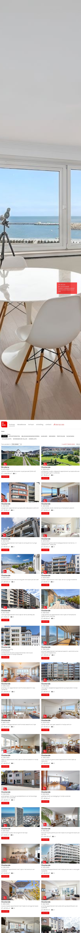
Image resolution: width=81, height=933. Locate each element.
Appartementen (14, 434)
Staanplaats (6, 437)
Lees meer (5, 475)
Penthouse (61, 434)
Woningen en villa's (20, 437)
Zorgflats (32, 437)
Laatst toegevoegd (69, 442)
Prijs (78, 442)
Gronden (52, 434)
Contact (48, 424)
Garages (44, 434)
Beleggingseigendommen (30, 434)
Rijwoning (70, 434)
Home (2, 431)
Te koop (12, 424)
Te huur (31, 424)
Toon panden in (6, 442)
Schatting (39, 424)
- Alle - (4, 434)
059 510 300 (59, 425)
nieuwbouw (21, 424)
